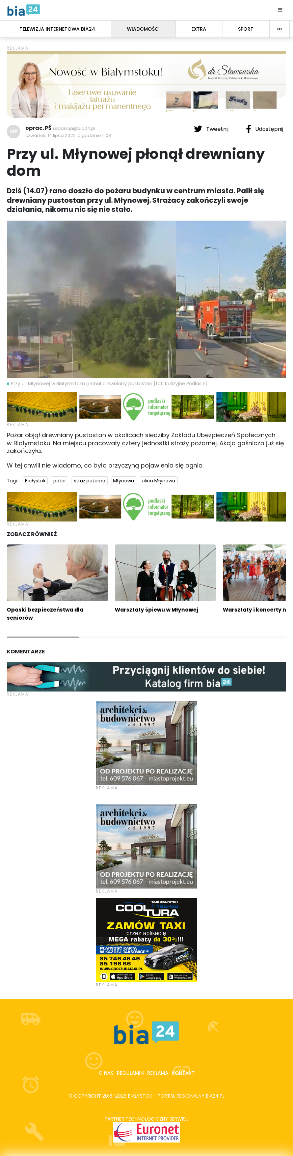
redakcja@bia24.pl (74, 128)
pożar (59, 480)
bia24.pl (215, 1096)
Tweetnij (212, 129)
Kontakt (183, 1073)
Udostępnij (264, 129)
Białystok (35, 480)
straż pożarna (89, 480)
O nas (106, 1073)
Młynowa (123, 480)
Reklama (157, 1073)
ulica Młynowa (158, 480)
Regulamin (130, 1073)
